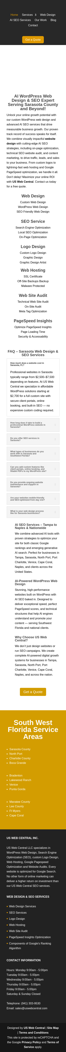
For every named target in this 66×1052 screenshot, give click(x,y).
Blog (53, 20)
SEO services (31, 124)
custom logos (44, 162)
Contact (33, 25)
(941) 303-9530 (30, 1003)
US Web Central (34, 1027)
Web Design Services (22, 906)
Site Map (53, 1027)
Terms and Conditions (34, 1032)
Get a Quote (33, 39)
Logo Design (17, 918)
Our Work (41, 20)
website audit (33, 153)
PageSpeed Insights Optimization (30, 937)
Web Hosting (17, 924)
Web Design (47, 15)
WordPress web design (35, 119)
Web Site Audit (18, 931)
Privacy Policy (31, 1042)
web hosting (30, 167)
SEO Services (18, 912)
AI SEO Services (20, 20)
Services (27, 15)
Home (14, 15)
